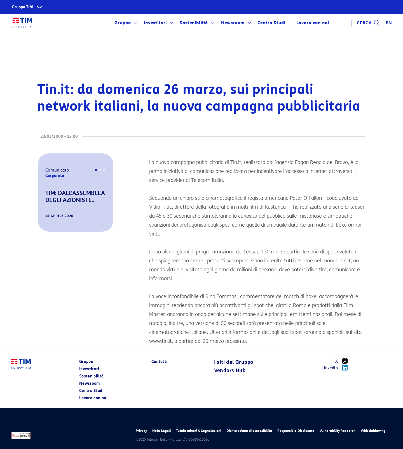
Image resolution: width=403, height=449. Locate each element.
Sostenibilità (194, 22)
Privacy (141, 431)
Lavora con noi (312, 22)
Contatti (159, 361)
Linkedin (337, 367)
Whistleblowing (373, 431)
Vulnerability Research (337, 431)
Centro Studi (271, 22)
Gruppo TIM (22, 7)
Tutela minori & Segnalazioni (198, 431)
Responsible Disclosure (295, 431)
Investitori (155, 22)
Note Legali (161, 431)
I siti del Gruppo (233, 362)
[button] (45, 224)
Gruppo (122, 22)
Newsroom (233, 22)
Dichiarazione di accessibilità (249, 431)
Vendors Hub (229, 370)
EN (389, 22)
